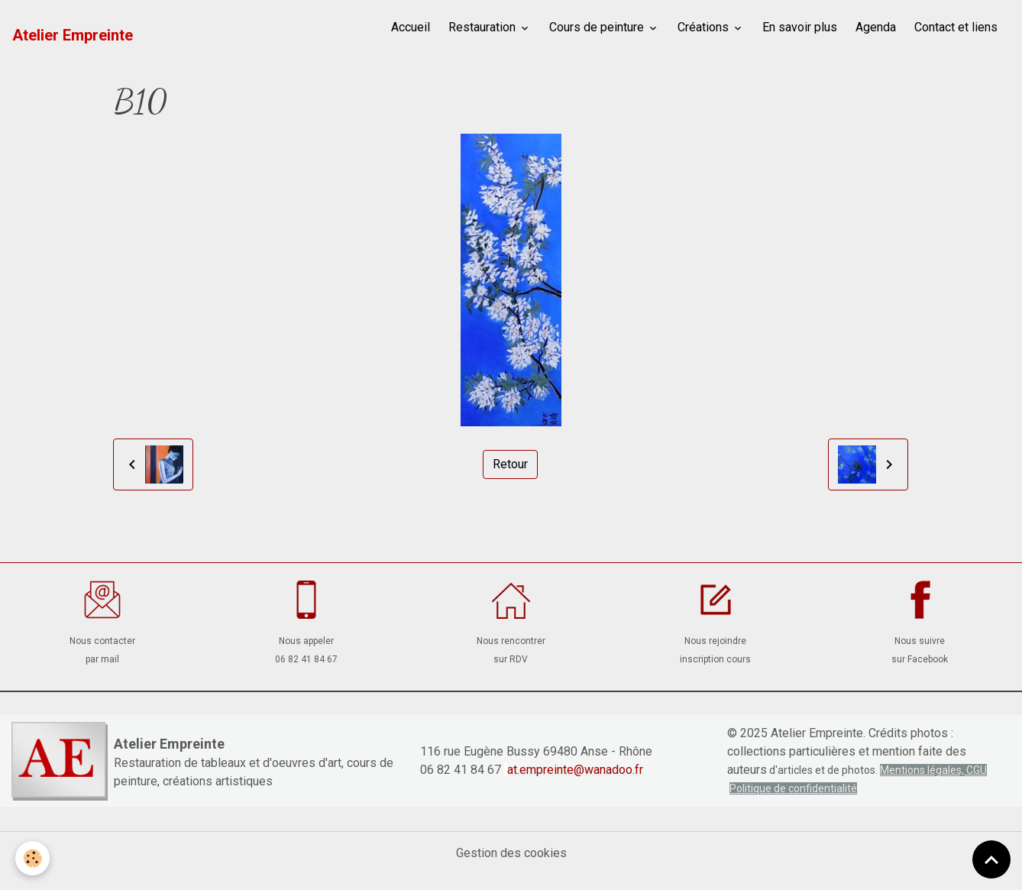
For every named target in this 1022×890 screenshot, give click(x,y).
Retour (510, 464)
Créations (705, 27)
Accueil (410, 27)
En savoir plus (799, 27)
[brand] (72, 35)
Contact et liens (956, 27)
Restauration (483, 27)
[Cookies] (32, 858)
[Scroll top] (991, 859)
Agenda (875, 27)
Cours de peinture (598, 27)
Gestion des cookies (511, 853)
